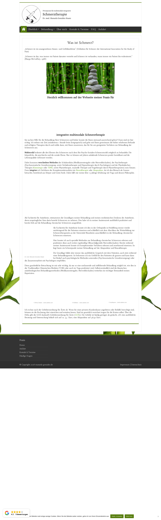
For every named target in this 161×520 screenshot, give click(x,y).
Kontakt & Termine (78, 29)
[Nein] (158, 516)
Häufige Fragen (25, 507)
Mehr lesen (129, 516)
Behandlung (47, 29)
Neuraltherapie (82, 170)
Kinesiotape (38, 168)
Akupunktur (98, 170)
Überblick (32, 29)
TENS (50, 168)
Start (24, 29)
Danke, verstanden (117, 516)
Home (22, 497)
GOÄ (77, 466)
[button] (16, 513)
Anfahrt (102, 29)
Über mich (62, 29)
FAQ (93, 29)
